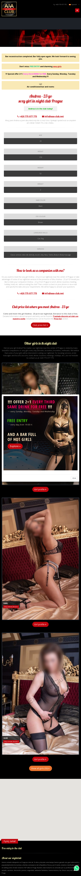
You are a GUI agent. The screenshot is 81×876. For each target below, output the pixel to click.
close (74, 478)
